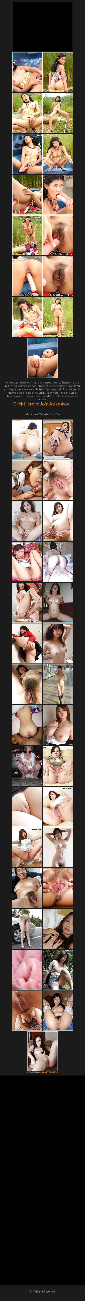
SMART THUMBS (49, 1072)
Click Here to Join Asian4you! (42, 403)
